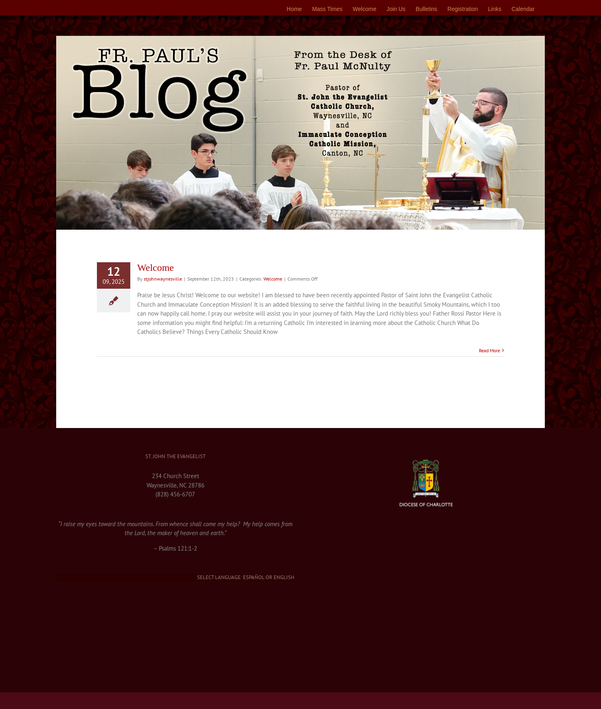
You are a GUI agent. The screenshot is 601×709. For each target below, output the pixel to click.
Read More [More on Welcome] (489, 350)
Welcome (155, 267)
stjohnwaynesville (163, 279)
